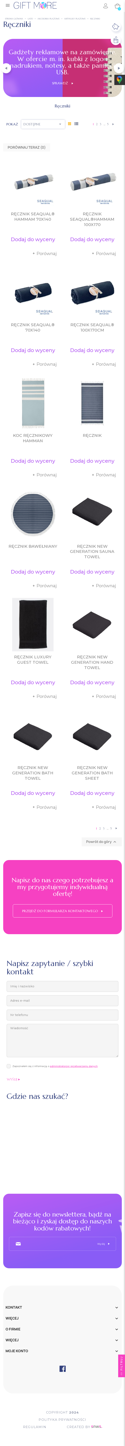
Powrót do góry (101, 841)
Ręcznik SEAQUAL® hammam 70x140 (33, 216)
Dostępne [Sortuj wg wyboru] (43, 124)
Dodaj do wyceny (33, 239)
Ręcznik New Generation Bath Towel (32, 773)
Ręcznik (92, 435)
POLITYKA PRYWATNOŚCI (62, 1420)
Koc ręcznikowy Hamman (32, 438)
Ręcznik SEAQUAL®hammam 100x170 (92, 219)
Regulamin (34, 1427)
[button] (6, 68)
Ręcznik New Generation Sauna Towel (92, 551)
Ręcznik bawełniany (33, 546)
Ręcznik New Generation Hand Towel (92, 662)
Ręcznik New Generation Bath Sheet (92, 773)
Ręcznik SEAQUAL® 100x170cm (92, 327)
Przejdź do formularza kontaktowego (62, 911)
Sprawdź (62, 83)
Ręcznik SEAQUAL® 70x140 (33, 327)
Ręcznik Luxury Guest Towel (32, 660)
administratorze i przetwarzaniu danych (74, 1066)
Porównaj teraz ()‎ (27, 147)
